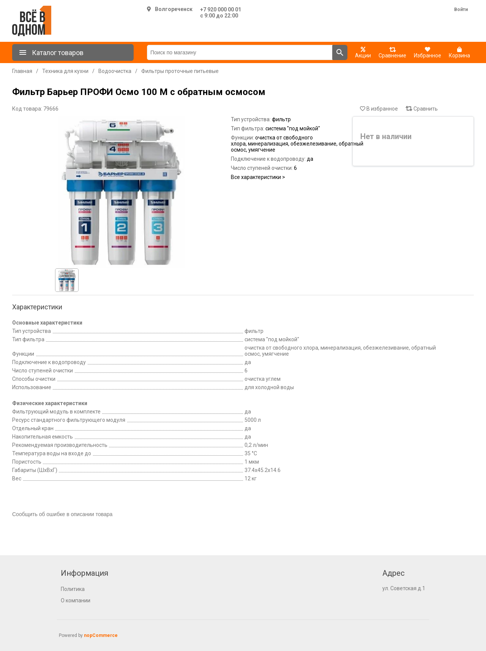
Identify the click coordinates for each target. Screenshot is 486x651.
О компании (75, 600)
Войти (461, 9)
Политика (73, 589)
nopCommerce (101, 635)
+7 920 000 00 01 (220, 9)
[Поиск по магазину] (240, 52)
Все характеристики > (258, 177)
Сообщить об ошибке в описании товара (62, 514)
